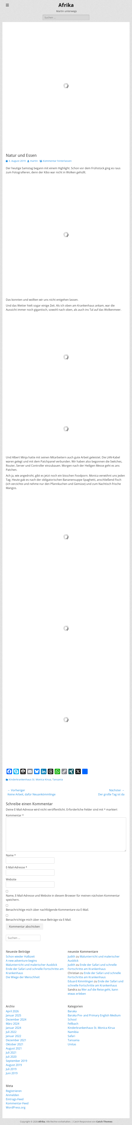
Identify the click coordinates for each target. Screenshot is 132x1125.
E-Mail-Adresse (16, 867)
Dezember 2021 (16, 1040)
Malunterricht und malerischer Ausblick (31, 965)
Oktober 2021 (14, 1044)
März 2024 (12, 1024)
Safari (71, 1036)
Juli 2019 (11, 1069)
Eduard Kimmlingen (80, 981)
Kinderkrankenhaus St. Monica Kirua (30, 779)
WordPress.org (15, 1107)
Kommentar (15, 815)
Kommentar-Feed (17, 1103)
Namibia (73, 1032)
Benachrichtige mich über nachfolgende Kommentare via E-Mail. (47, 910)
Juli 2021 (11, 1052)
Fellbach (73, 1024)
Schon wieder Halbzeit (20, 956)
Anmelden (12, 1095)
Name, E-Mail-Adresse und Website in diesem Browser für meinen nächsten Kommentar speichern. (63, 898)
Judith (71, 956)
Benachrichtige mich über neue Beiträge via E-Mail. (38, 920)
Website (11, 879)
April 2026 (12, 1011)
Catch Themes (104, 1121)
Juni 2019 (12, 1073)
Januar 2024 (13, 1028)
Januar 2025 (13, 1015)
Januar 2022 (13, 1036)
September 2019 (16, 1061)
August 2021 (14, 1048)
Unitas (72, 1044)
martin (34, 160)
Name (11, 855)
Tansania (57, 779)
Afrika (66, 5)
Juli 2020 (11, 1057)
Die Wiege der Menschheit (23, 977)
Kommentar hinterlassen (57, 160)
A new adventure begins (21, 961)
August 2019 (14, 1065)
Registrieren (14, 1091)
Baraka (72, 1011)
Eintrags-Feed (15, 1099)
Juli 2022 (11, 1032)
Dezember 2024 (16, 1019)
